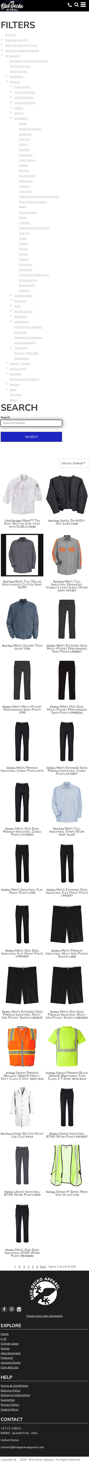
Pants (23, 123)
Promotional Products (24, 379)
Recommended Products (22, 50)
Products (7, 1357)
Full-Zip (24, 139)
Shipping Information (15, 1395)
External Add (18, 71)
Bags (13, 389)
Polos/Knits (22, 87)
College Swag (9, 1343)
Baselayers (21, 358)
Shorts (23, 243)
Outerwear (26, 181)
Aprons (24, 254)
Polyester (20, 332)
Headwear (16, 76)
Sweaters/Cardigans (28, 337)
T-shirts (24, 222)
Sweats (24, 259)
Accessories (27, 175)
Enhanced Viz (28, 280)
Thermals (25, 191)
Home (5, 1334)
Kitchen (24, 149)
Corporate (25, 269)
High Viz (24, 233)
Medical (24, 290)
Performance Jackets (28, 327)
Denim (23, 248)
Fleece (18, 108)
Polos (22, 217)
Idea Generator (11, 1353)
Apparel (15, 82)
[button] (76, 4)
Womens (20, 316)
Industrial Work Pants (34, 274)
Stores (5, 1348)
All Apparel (12, 55)
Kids (17, 306)
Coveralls (25, 264)
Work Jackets (28, 212)
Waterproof (26, 285)
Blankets (16, 373)
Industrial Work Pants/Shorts (39, 196)
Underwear (21, 321)
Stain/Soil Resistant (33, 201)
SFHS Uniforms (20, 66)
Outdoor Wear (23, 295)
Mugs (13, 400)
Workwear (21, 118)
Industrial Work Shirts (34, 228)
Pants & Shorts (24, 102)
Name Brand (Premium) (21, 45)
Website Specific (17, 40)
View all (10, 34)
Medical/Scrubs (30, 128)
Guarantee (8, 1399)
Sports (19, 113)
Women (24, 170)
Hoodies (24, 186)
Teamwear (21, 347)
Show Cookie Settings (44, 1465)
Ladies (23, 165)
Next (43, 1266)
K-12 (3, 1338)
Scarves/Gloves (25, 342)
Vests (22, 238)
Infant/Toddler (24, 97)
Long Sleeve (27, 160)
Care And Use (9, 1367)
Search (5, 417)
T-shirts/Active (24, 92)
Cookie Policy (9, 1409)
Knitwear (20, 300)
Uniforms (25, 134)
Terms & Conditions (14, 1385)
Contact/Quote (11, 1362)
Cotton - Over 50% (26, 353)
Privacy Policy (10, 1404)
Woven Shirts (23, 311)
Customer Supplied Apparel (29, 60)
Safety (23, 144)
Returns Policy (10, 1390)
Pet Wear (16, 394)
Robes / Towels (20, 363)
